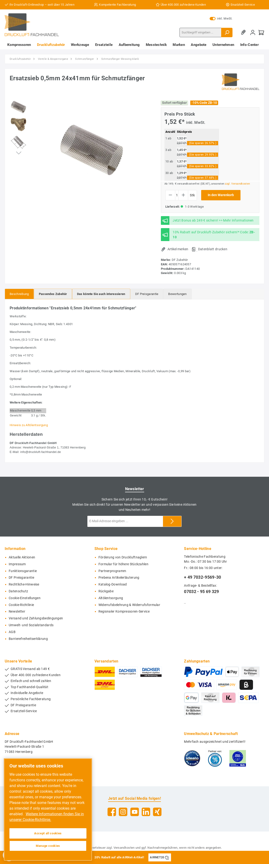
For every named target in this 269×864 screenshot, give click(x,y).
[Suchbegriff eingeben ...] (200, 32)
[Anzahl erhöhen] (183, 195)
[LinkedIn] (146, 812)
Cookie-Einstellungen (25, 598)
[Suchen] (226, 32)
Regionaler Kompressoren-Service (124, 612)
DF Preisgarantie (21, 578)
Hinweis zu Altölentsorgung (29, 425)
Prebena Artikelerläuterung (118, 578)
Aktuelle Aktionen (22, 557)
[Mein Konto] (253, 32)
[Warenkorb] (261, 32)
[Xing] (157, 812)
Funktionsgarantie (23, 571)
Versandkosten (124, 847)
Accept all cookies (48, 833)
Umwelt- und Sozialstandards (31, 625)
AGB (12, 632)
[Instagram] (123, 812)
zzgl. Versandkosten (237, 183)
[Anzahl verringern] (170, 195)
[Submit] (172, 521)
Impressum (17, 564)
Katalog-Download (112, 584)
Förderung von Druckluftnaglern (122, 557)
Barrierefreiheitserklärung (28, 639)
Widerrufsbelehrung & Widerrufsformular (129, 605)
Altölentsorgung (110, 598)
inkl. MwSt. (221, 18)
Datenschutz (18, 591)
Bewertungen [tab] (177, 294)
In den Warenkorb (221, 195)
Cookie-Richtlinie (21, 605)
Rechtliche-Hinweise (24, 584)
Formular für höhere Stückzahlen (123, 564)
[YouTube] (134, 812)
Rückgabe (106, 591)
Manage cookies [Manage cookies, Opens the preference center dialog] (48, 846)
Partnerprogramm (112, 571)
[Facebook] (111, 812)
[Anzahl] (177, 195)
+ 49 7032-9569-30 (202, 577)
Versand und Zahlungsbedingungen (36, 618)
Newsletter (17, 612)
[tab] (19, 294)
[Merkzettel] (244, 32)
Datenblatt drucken (212, 249)
